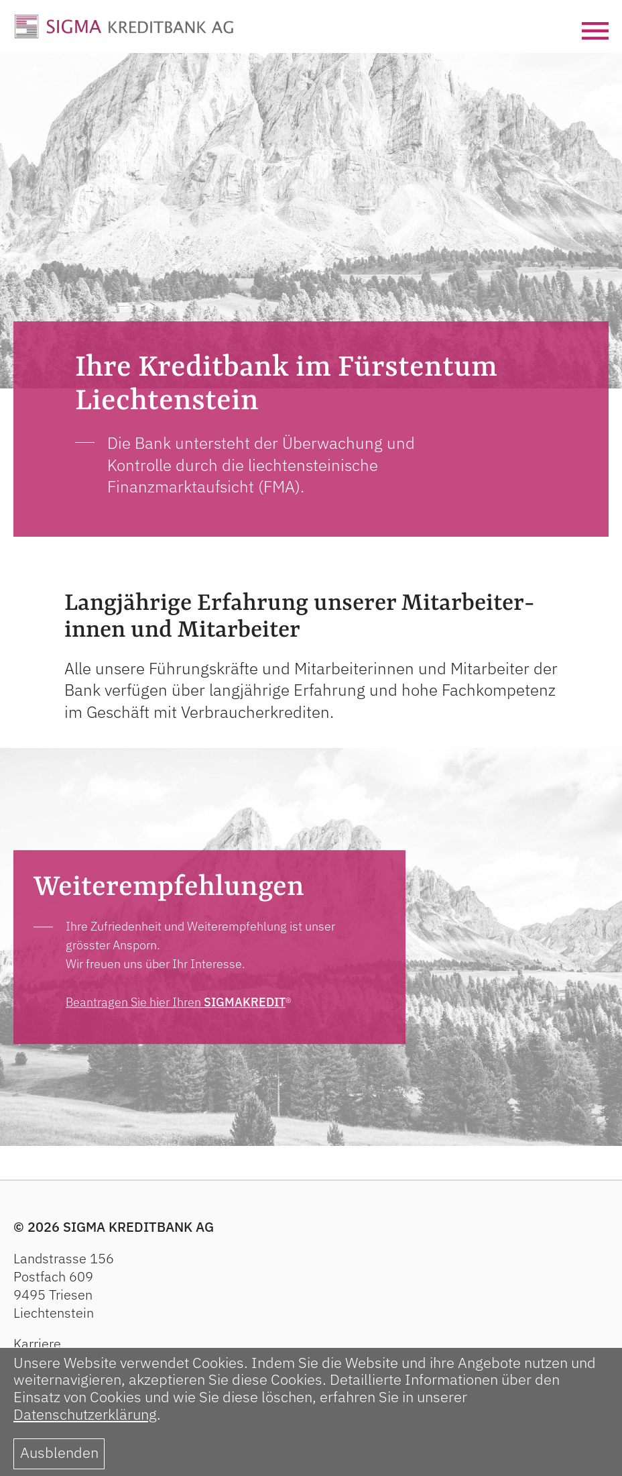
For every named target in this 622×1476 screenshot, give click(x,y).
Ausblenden (59, 1452)
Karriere (37, 1343)
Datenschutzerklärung (85, 1414)
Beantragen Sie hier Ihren (176, 1002)
